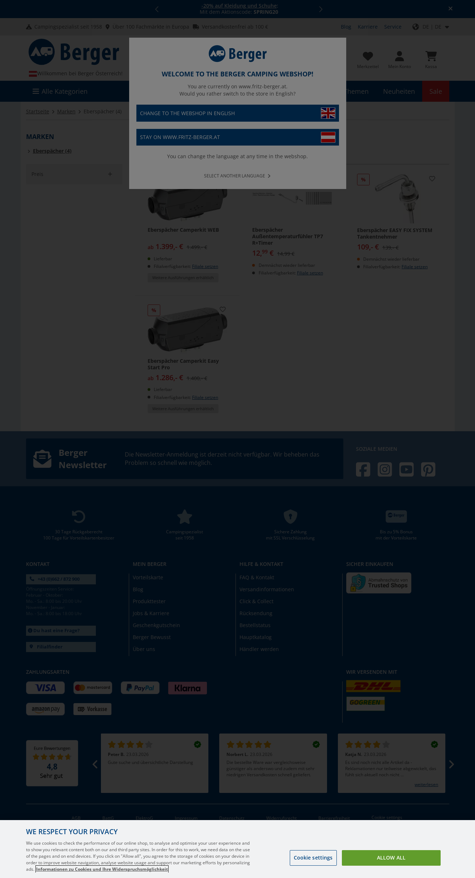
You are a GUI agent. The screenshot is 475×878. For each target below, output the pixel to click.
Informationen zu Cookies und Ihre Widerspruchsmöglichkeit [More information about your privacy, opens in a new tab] (102, 869)
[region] (237, 849)
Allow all (391, 857)
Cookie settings (313, 857)
